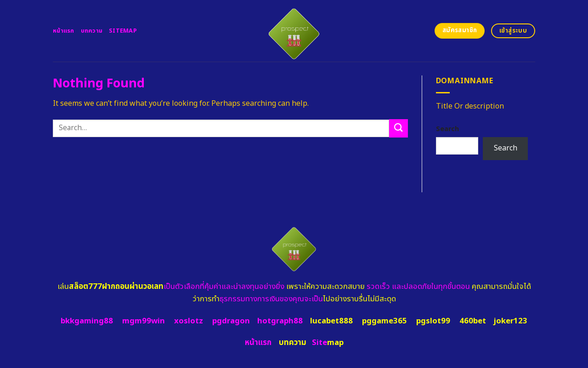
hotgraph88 (280, 321)
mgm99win (143, 321)
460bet (472, 321)
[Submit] (398, 128)
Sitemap (123, 30)
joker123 (510, 321)
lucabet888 (331, 321)
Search (447, 129)
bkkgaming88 (87, 321)
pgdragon (231, 321)
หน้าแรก (63, 30)
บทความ (92, 30)
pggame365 (384, 321)
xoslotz (188, 321)
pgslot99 (433, 321)
